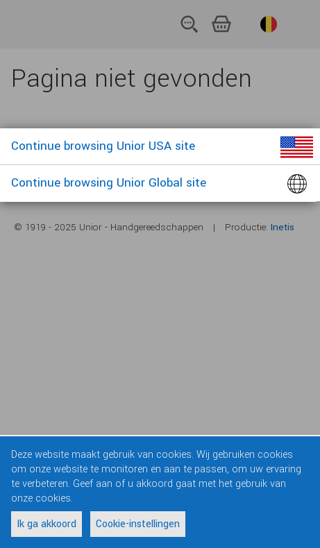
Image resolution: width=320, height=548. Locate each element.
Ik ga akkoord (46, 524)
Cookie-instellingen (138, 524)
